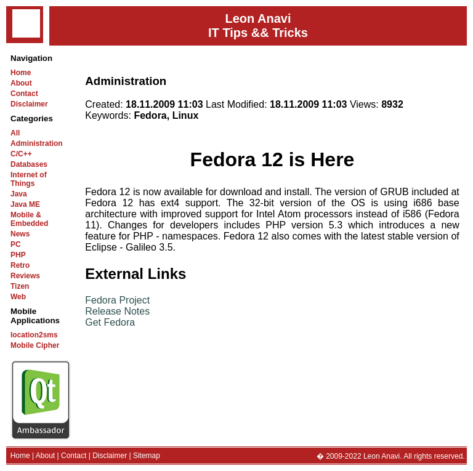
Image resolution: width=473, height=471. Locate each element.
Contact (24, 93)
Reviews (25, 276)
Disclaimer (29, 104)
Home (20, 72)
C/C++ (21, 154)
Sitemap (146, 455)
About (21, 83)
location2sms (34, 335)
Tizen (19, 286)
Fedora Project (117, 300)
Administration (36, 143)
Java (18, 194)
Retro (20, 265)
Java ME (25, 204)
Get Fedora (110, 322)
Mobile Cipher (34, 345)
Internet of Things (28, 179)
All (15, 133)
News (20, 234)
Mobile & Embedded (29, 219)
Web (18, 296)
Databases (28, 164)
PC (15, 244)
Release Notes (117, 311)
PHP (18, 255)
